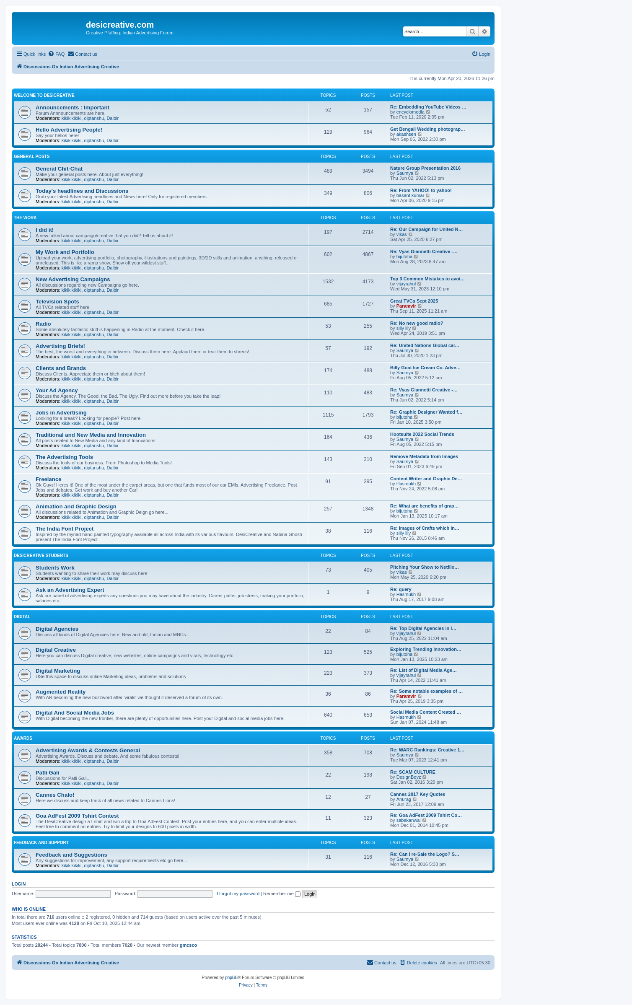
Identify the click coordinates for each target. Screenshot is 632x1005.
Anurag (403, 799)
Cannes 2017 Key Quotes (417, 794)
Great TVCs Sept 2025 (414, 300)
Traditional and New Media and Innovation (91, 435)
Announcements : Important (72, 107)
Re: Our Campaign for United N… (426, 229)
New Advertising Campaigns (73, 279)
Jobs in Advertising (61, 412)
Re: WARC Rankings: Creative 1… (427, 749)
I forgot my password (238, 893)
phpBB (231, 977)
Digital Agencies (57, 629)
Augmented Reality (60, 692)
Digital (22, 616)
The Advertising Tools (64, 457)
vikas (401, 234)
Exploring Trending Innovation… (425, 649)
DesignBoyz (408, 777)
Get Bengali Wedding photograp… (427, 129)
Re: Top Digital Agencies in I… (423, 628)
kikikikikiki (72, 118)
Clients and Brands (61, 368)
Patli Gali (47, 772)
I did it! (45, 230)
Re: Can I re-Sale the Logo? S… (424, 854)
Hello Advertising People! (69, 130)
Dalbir (112, 118)
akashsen (406, 134)
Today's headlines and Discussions (82, 191)
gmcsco (188, 945)
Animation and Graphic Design (76, 506)
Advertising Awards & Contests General (88, 750)
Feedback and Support (41, 842)
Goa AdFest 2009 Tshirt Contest (77, 816)
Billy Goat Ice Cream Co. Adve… (425, 367)
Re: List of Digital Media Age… (423, 670)
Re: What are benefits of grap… (424, 505)
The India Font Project (64, 529)
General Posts (31, 156)
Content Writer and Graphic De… (426, 478)
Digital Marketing (58, 671)
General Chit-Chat (59, 169)
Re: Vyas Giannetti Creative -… (424, 251)
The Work (25, 217)
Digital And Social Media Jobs (75, 713)
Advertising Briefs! (60, 346)
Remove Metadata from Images (424, 456)
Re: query (401, 589)
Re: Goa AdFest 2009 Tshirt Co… (426, 815)
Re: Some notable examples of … (426, 691)
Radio (43, 324)
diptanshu (94, 118)
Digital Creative (56, 650)
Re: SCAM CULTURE (412, 771)
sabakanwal (408, 820)
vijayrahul (406, 283)
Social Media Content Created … (425, 712)
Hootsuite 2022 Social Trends (422, 434)
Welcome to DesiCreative (44, 95)
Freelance (49, 479)
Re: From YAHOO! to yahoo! (421, 190)
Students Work (55, 568)
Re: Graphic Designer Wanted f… (426, 411)
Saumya (404, 173)
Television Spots (57, 301)
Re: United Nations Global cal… (424, 345)
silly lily (403, 328)
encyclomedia (410, 111)
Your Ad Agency (57, 390)
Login (19, 883)
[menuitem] (56, 54)
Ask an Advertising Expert (70, 590)
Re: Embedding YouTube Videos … (428, 106)
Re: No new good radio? (416, 323)
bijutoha (404, 256)
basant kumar (410, 195)
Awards (23, 738)
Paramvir (406, 305)
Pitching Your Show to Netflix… (424, 567)
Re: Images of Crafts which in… (424, 528)
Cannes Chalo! (55, 795)
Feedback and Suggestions (71, 855)
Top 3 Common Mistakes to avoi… (427, 278)
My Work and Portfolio (65, 252)
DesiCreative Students (41, 555)
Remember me (281, 893)
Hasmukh (406, 483)
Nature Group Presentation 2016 (425, 168)
